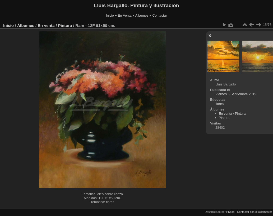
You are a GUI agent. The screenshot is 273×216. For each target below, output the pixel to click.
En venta (46, 25)
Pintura (65, 25)
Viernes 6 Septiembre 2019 (235, 94)
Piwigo (230, 211)
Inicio (110, 15)
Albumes (142, 15)
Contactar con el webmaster (254, 211)
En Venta (125, 15)
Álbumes (25, 25)
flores (219, 104)
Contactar (159, 15)
